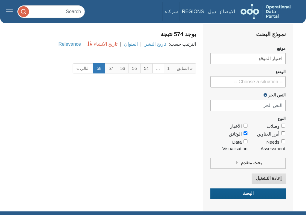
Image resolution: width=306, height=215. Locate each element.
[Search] (51, 11)
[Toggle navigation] (9, 11)
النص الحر (275, 95)
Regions (193, 11)
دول (212, 11)
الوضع (281, 72)
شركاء (171, 11)
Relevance (69, 44)
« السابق (184, 68)
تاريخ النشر (155, 44)
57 (110, 68)
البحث (248, 193)
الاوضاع (227, 11)
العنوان (131, 44)
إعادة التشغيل (268, 178)
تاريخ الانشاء (105, 44)
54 (146, 68)
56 (122, 68)
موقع (281, 48)
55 (134, 68)
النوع (282, 118)
